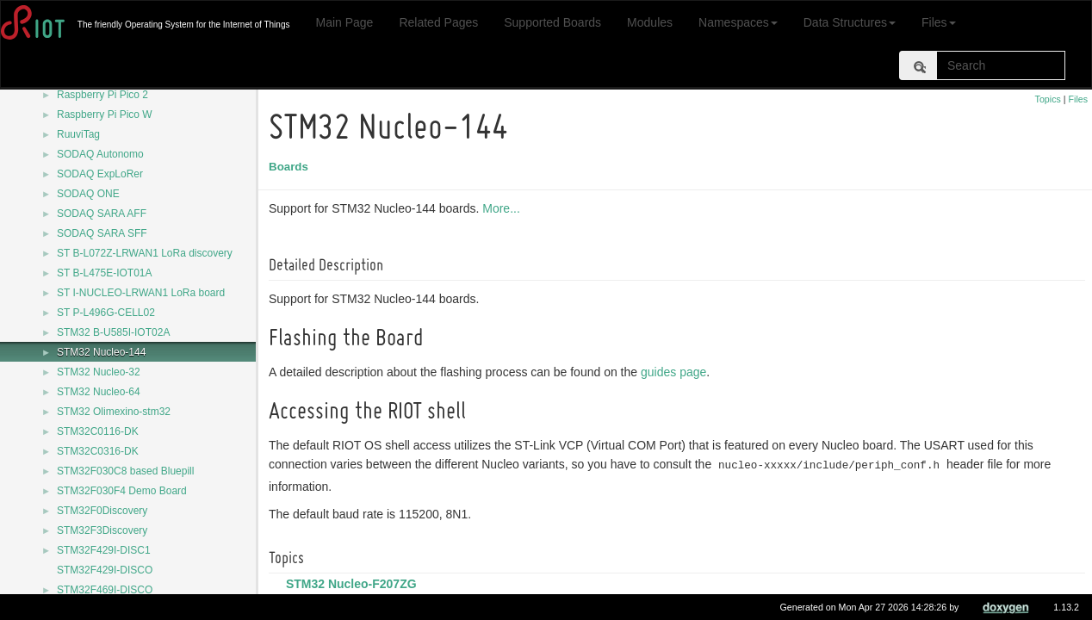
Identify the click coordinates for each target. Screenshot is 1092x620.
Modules (650, 22)
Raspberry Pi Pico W (104, 114)
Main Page (344, 22)
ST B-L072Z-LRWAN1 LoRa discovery (145, 253)
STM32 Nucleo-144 (101, 352)
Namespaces (738, 22)
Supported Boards (552, 22)
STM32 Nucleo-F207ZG (354, 584)
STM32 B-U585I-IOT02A (113, 332)
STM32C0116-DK (98, 431)
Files (938, 22)
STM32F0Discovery (102, 511)
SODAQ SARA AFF (101, 214)
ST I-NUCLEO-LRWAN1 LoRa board (141, 293)
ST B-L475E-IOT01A (104, 273)
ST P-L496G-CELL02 (106, 313)
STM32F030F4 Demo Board (122, 491)
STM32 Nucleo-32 (98, 372)
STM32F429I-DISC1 (104, 550)
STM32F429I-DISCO (104, 570)
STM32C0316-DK (98, 451)
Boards (291, 166)
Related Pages (438, 22)
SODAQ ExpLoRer (100, 174)
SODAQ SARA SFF (102, 233)
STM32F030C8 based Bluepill (125, 471)
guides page (676, 372)
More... (504, 208)
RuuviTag (78, 134)
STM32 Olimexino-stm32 (114, 412)
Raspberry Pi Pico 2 (102, 95)
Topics (1048, 99)
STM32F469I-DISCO (104, 590)
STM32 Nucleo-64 (98, 392)
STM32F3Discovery (102, 530)
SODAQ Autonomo (100, 154)
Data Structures (849, 22)
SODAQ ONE (88, 194)
